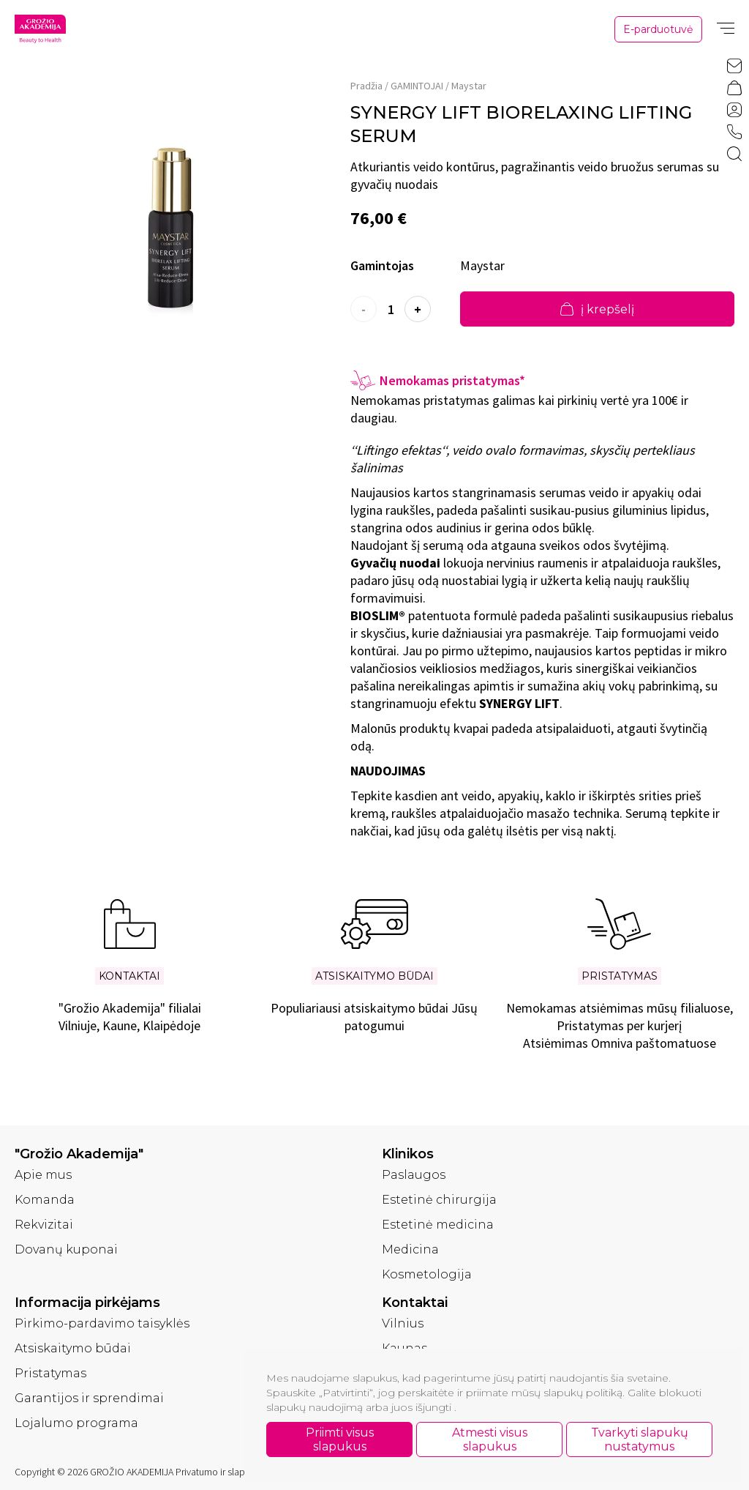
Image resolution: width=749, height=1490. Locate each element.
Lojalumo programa (76, 1423)
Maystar (468, 85)
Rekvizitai (44, 1225)
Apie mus (43, 1175)
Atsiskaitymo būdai (73, 1348)
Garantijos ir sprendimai (89, 1398)
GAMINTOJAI (417, 85)
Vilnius (403, 1323)
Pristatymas (50, 1373)
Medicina (410, 1249)
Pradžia (366, 85)
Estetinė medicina (438, 1225)
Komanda (45, 1200)
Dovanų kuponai (66, 1249)
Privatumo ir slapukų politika (234, 1471)
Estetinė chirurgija (439, 1200)
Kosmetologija (427, 1274)
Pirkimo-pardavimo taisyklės (102, 1323)
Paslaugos (413, 1175)
